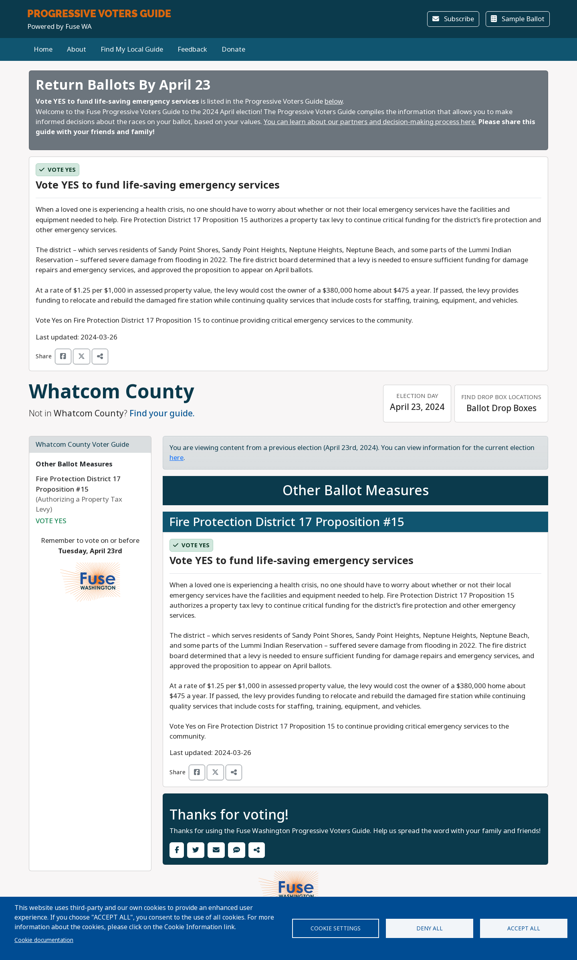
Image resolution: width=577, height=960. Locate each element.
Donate (233, 49)
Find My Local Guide (132, 49)
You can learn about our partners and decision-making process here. (370, 122)
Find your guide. (162, 413)
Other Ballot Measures (74, 464)
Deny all (429, 928)
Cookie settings (336, 928)
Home (43, 49)
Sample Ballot (518, 19)
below (334, 101)
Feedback (192, 49)
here (176, 458)
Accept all (523, 928)
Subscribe (453, 19)
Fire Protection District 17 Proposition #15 (286, 522)
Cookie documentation (43, 940)
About (76, 49)
